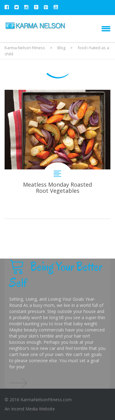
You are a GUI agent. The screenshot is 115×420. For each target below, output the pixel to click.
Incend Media (24, 409)
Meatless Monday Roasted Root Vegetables (57, 154)
